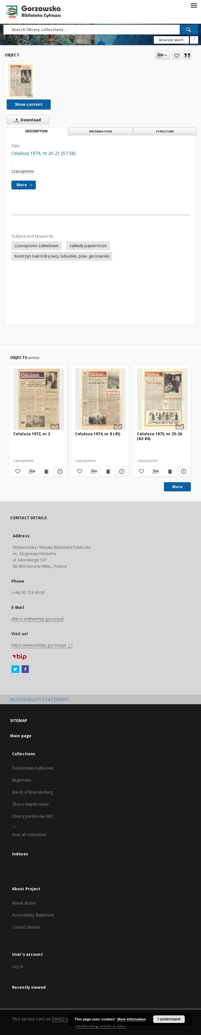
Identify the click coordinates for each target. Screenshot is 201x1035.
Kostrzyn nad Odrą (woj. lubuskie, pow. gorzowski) (62, 256)
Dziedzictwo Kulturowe (33, 768)
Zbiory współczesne (30, 804)
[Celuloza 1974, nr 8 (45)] (100, 399)
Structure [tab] (165, 131)
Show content (28, 104)
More (177, 486)
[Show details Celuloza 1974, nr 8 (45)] (121, 471)
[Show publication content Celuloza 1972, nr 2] (46, 471)
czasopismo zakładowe (37, 245)
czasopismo (22, 171)
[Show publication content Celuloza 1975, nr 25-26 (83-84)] (170, 471)
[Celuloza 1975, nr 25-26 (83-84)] (162, 399)
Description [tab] (36, 131)
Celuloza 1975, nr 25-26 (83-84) (159, 436)
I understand (169, 1019)
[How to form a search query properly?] (194, 40)
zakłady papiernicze (88, 245)
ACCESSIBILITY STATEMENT (39, 699)
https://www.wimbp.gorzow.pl (42, 645)
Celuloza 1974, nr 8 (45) (97, 434)
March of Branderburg (32, 792)
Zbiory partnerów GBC (33, 816)
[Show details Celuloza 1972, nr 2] (59, 471)
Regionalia (21, 780)
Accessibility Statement (33, 915)
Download (26, 120)
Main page (20, 735)
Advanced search (171, 40)
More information (131, 1019)
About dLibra (24, 903)
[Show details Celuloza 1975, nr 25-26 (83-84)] (183, 471)
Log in (17, 966)
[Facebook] (25, 669)
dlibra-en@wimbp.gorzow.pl (37, 619)
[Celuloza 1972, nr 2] (39, 399)
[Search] (189, 29)
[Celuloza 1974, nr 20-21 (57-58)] (21, 80)
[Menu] (193, 5)
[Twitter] (15, 669)
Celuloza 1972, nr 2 (31, 434)
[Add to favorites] (176, 55)
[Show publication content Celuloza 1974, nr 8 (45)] (108, 471)
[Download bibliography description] (31, 471)
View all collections (29, 834)
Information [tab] (100, 131)
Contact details (26, 927)
